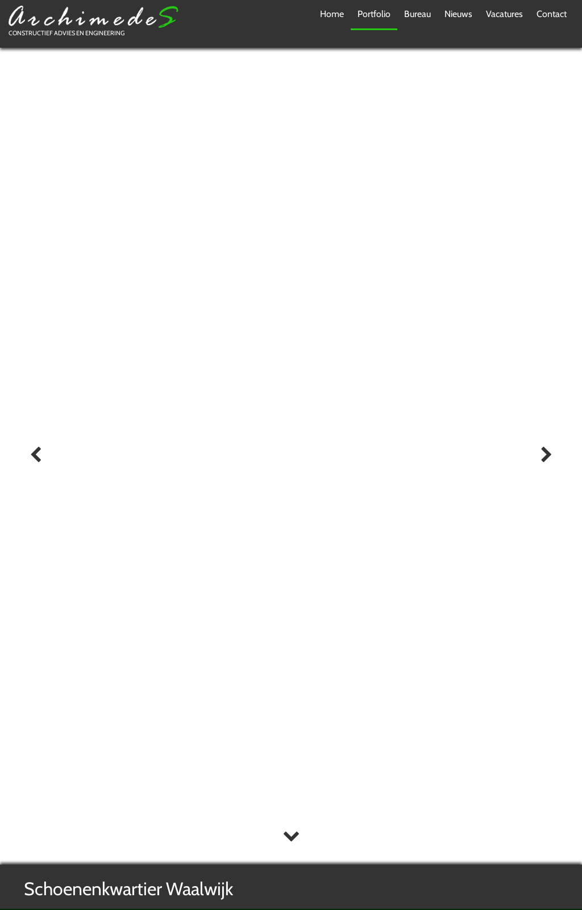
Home (332, 14)
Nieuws (458, 14)
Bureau (417, 14)
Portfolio (373, 14)
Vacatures (504, 14)
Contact (552, 14)
